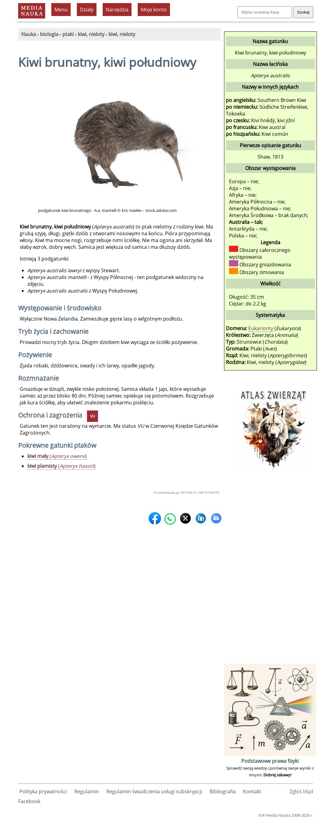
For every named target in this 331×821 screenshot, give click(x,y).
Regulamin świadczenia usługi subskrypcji (154, 791)
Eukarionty (260, 328)
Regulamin (86, 791)
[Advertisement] (270, 569)
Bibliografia (223, 791)
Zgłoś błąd (301, 791)
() (57, 456)
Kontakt (252, 791)
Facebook (29, 801)
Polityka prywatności (43, 791)
